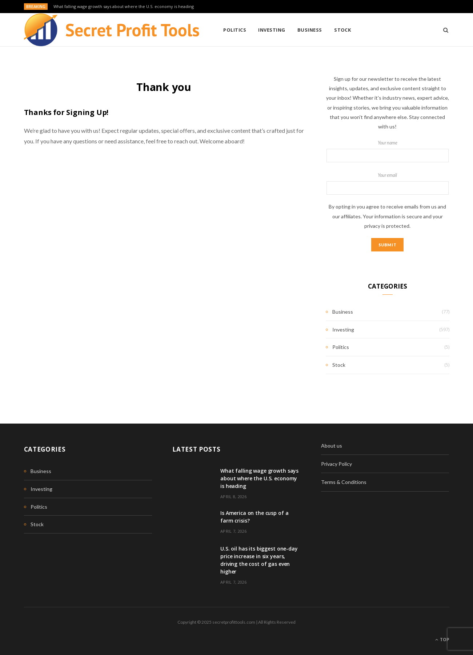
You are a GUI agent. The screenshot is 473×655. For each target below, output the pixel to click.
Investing (271, 30)
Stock (342, 30)
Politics (234, 30)
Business (309, 30)
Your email (387, 183)
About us (331, 445)
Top (442, 639)
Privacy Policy (336, 464)
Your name (387, 151)
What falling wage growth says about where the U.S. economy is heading (123, 6)
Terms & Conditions (343, 482)
